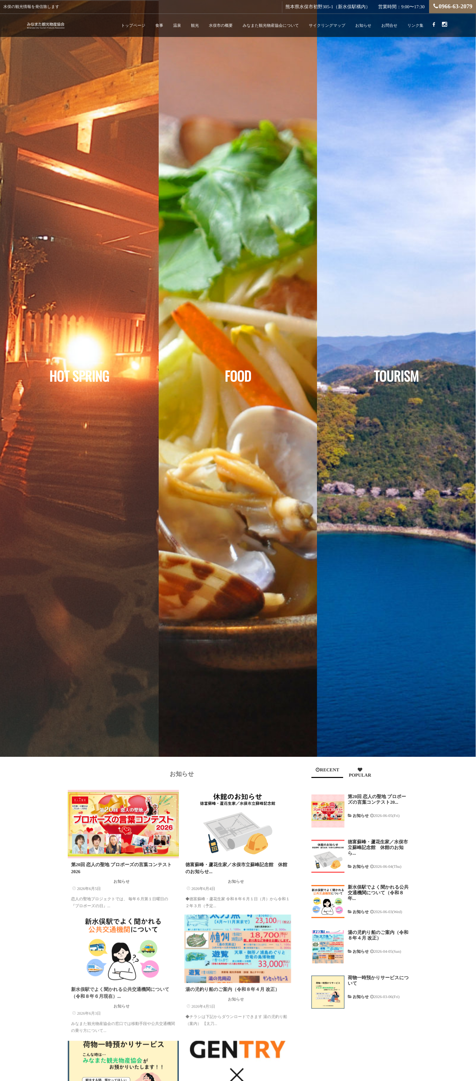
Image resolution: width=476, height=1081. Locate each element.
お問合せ (389, 25)
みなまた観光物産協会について (271, 25)
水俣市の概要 (221, 25)
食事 (159, 25)
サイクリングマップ (327, 25)
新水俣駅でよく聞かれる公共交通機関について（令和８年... (378, 893)
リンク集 (415, 25)
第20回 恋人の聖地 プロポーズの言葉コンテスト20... (377, 799)
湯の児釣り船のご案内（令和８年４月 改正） (232, 981)
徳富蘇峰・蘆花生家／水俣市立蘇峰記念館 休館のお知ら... (378, 848)
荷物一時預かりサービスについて (378, 981)
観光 (195, 25)
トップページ (133, 25)
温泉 (177, 25)
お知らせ (363, 25)
